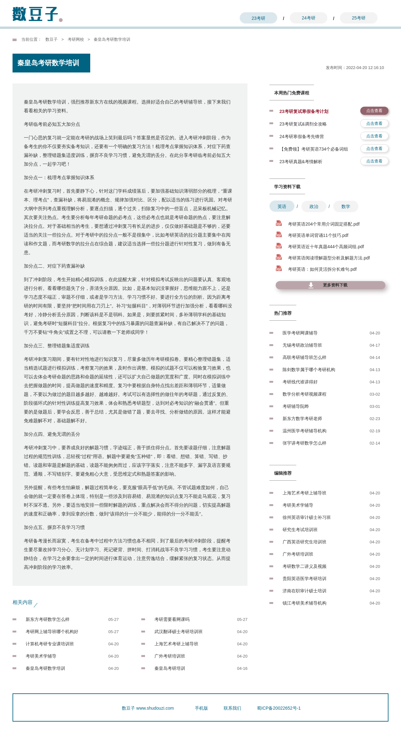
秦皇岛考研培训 (169, 668)
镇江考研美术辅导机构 (304, 603)
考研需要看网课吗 (172, 619)
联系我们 (232, 708)
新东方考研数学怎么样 (48, 619)
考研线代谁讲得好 (300, 381)
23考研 (258, 18)
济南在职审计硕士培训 (304, 590)
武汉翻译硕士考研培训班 (178, 631)
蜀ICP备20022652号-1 (279, 708)
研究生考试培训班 (300, 529)
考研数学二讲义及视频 (304, 566)
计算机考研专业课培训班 (50, 643)
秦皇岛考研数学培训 (45, 668)
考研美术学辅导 (41, 656)
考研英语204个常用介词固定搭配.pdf (324, 224)
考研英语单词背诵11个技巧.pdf (318, 235)
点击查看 (374, 110)
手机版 (201, 708)
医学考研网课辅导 (300, 332)
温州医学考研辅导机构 (304, 430)
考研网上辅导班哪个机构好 (52, 631)
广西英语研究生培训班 (304, 541)
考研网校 (76, 39)
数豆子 (51, 39)
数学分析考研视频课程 (304, 394)
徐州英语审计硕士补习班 (307, 517)
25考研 (359, 17)
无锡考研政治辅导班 (302, 345)
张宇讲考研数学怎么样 (304, 443)
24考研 (308, 17)
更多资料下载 (335, 285)
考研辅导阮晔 (296, 406)
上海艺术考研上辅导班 (176, 643)
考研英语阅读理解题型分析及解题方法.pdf (329, 257)
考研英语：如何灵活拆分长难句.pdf (322, 269)
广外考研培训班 (169, 656)
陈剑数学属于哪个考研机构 (309, 369)
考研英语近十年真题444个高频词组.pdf (326, 246)
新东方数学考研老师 (302, 418)
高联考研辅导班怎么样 (304, 357)
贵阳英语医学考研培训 (304, 578)
